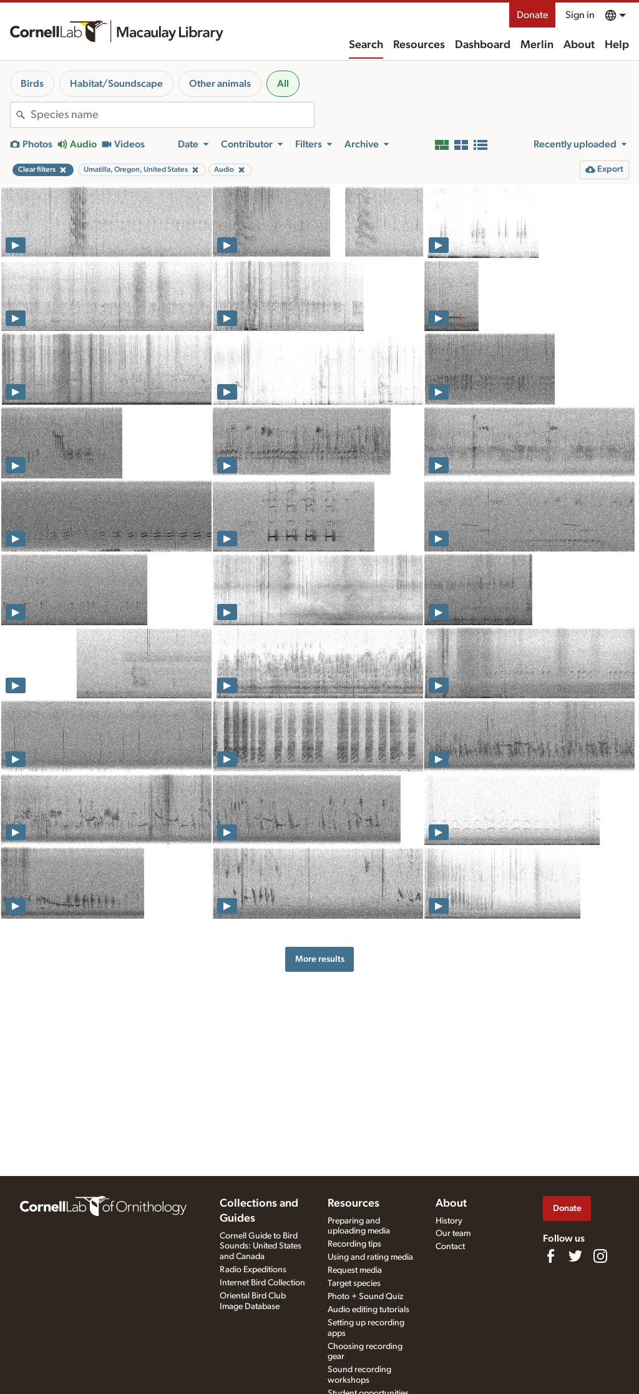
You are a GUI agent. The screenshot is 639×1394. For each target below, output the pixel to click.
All (283, 84)
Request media (355, 1270)
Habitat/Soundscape (116, 84)
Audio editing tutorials (368, 1309)
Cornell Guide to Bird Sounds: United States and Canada (260, 1247)
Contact (450, 1246)
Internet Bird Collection (262, 1282)
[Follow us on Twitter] (575, 1255)
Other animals (220, 84)
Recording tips (354, 1244)
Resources (419, 45)
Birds (32, 84)
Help (617, 45)
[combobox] (172, 114)
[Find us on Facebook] (550, 1255)
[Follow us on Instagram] (600, 1255)
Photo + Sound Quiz (365, 1296)
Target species (354, 1283)
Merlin (537, 45)
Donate (532, 15)
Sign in (580, 15)
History (449, 1221)
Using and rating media (370, 1257)
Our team (453, 1233)
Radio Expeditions (253, 1269)
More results (319, 959)
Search (366, 45)
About (579, 45)
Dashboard (482, 45)
